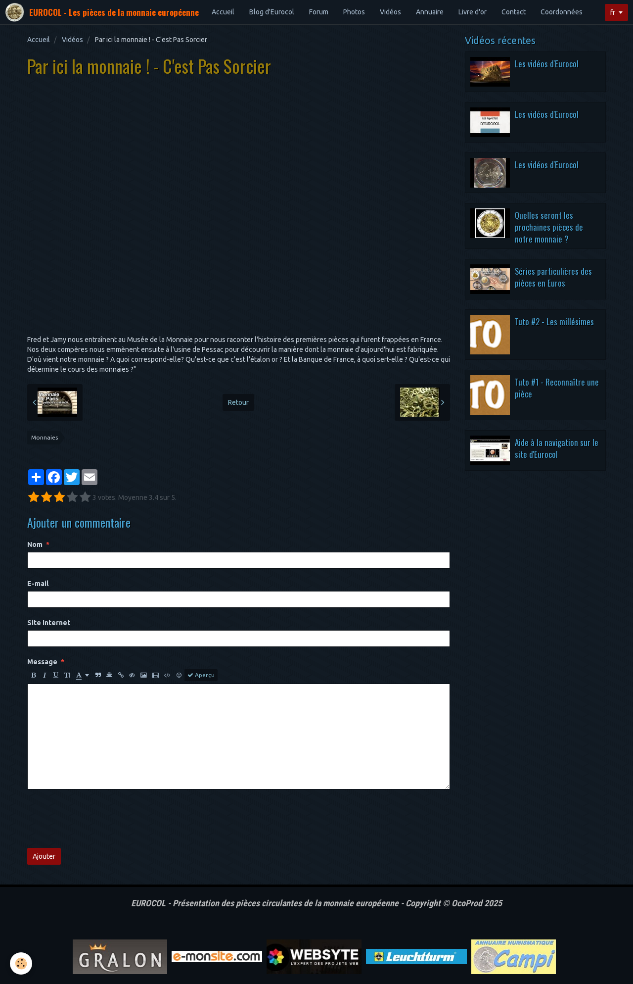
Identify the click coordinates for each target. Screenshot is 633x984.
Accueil (223, 12)
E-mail (37, 584)
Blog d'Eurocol (271, 12)
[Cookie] (21, 963)
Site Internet (48, 623)
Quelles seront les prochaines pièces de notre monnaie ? (549, 227)
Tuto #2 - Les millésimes (554, 321)
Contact (513, 12)
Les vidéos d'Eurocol (547, 63)
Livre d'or (472, 12)
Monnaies (44, 437)
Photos (354, 12)
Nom (35, 544)
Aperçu (201, 675)
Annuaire (430, 12)
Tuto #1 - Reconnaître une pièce (557, 388)
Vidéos (390, 12)
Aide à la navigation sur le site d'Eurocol (556, 448)
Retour (238, 402)
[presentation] (102, 818)
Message (42, 662)
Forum (318, 12)
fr (612, 12)
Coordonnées (562, 12)
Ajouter (44, 856)
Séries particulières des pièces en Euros (553, 277)
